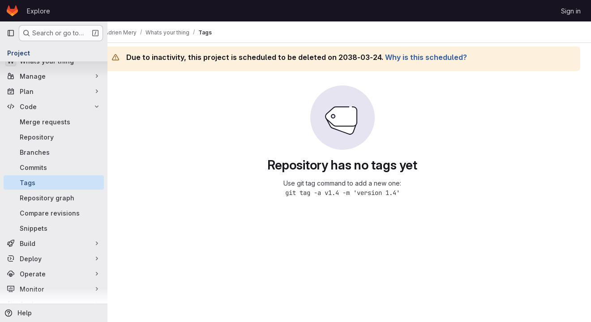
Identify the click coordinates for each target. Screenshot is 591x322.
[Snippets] (54, 228)
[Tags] (54, 182)
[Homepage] (12, 11)
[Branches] (54, 152)
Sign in (571, 11)
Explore (38, 11)
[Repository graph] (54, 198)
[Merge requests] (54, 121)
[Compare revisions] (54, 213)
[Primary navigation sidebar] (11, 33)
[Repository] (54, 137)
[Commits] (54, 167)
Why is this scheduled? (439, 57)
